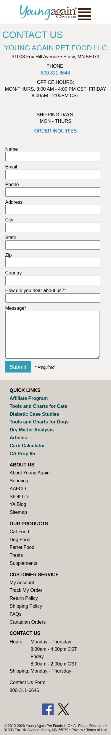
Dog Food (20, 539)
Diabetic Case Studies (34, 414)
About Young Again (30, 472)
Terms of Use (96, 730)
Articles (18, 437)
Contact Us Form (28, 682)
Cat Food (19, 531)
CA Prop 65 (22, 453)
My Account (22, 582)
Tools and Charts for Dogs (39, 421)
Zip (8, 255)
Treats (16, 555)
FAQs (16, 614)
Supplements (23, 563)
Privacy (77, 730)
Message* (15, 308)
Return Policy (24, 598)
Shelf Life (20, 496)
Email (11, 166)
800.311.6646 (55, 72)
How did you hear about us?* (35, 290)
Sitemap (18, 512)
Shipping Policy (26, 606)
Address (14, 202)
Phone (12, 184)
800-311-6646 (24, 690)
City (9, 219)
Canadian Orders (28, 622)
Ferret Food (22, 547)
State (10, 237)
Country (13, 272)
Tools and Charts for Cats (38, 406)
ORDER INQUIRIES (55, 130)
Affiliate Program (29, 398)
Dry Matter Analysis (32, 429)
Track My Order (26, 590)
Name (11, 149)
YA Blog (18, 504)
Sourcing (19, 480)
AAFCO (18, 488)
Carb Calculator (27, 445)
